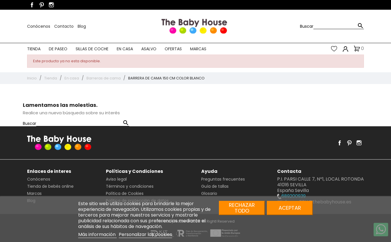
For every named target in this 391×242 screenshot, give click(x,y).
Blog (82, 26)
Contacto (64, 26)
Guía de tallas (215, 186)
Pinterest (41, 4)
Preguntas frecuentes (223, 179)
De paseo (58, 49)
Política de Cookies (125, 193)
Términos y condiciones (130, 186)
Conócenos (39, 26)
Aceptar (290, 207)
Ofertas (173, 49)
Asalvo (148, 49)
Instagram (51, 4)
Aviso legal (116, 179)
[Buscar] (338, 26)
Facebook (32, 4)
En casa (125, 49)
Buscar (306, 26)
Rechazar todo (242, 207)
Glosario (209, 193)
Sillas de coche (92, 49)
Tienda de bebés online (50, 186)
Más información (97, 234)
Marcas (198, 49)
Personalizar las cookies (145, 234)
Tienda (34, 49)
